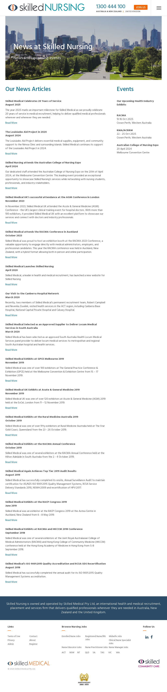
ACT (64, 652)
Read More (11, 123)
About (32, 640)
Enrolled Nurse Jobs (71, 636)
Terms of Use (14, 636)
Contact (33, 636)
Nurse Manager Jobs (118, 647)
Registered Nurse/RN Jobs (95, 637)
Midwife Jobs (115, 636)
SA (94, 652)
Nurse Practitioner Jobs (96, 647)
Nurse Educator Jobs (71, 647)
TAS (102, 652)
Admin (11, 644)
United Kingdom (132, 11)
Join (141, 7)
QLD (87, 652)
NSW (72, 652)
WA (118, 652)
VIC (110, 652)
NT (78, 652)
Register (33, 644)
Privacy (11, 640)
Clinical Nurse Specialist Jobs (120, 641)
